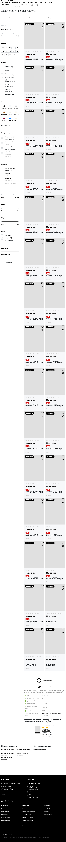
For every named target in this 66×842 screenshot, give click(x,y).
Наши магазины (5, 817)
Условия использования (8, 837)
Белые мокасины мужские (22, 756)
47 (28, 183)
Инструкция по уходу (28, 825)
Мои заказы (47, 811)
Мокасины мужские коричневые (23, 752)
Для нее (6, 789)
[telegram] (8, 800)
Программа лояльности (28, 811)
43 (35, 54)
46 (26, 183)
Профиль (47, 805)
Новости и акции (26, 808)
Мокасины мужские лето (39, 752)
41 (30, 54)
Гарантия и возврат (27, 817)
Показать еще (47, 683)
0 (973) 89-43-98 (33, 789)
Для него (14, 789)
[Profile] (32, 5)
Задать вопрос (26, 823)
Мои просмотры (48, 814)
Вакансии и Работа (6, 814)
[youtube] (12, 801)
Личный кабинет (48, 808)
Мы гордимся (5, 811)
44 (37, 54)
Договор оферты (5, 820)
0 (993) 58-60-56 (33, 786)
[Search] (22, 5)
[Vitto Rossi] (7, 0)
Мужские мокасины (23, 8)
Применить (10, 265)
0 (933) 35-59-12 (33, 787)
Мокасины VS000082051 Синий (51, 716)
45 (40, 54)
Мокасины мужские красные (7, 756)
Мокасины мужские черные (7, 752)
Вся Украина (6, 5)
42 (33, 54)
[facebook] (5, 801)
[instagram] (2, 801)
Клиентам (25, 805)
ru (15, 5)
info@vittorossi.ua (33, 797)
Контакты (30, 779)
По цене (50, 20)
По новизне (12, 20)
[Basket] (37, 5)
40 (28, 54)
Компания (4, 805)
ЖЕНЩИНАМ (6, 3)
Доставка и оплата (27, 814)
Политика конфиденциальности (27, 837)
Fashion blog (49, 3)
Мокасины (30, 57)
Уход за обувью (28, 3)
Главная (3, 8)
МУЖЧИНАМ (16, 3)
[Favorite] (27, 5)
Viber (30, 792)
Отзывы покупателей (27, 820)
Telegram (31, 794)
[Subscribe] (19, 794)
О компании (4, 808)
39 (26, 54)
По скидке (32, 20)
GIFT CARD (38, 3)
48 (31, 183)
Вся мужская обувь (12, 8)
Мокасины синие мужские (6, 761)
